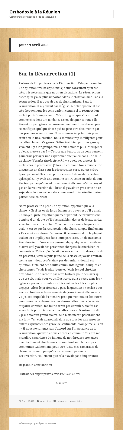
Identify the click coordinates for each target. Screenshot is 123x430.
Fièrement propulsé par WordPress (37, 423)
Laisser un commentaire (69, 401)
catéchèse (45, 401)
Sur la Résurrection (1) (47, 73)
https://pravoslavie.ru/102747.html (57, 374)
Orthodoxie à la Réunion (34, 12)
